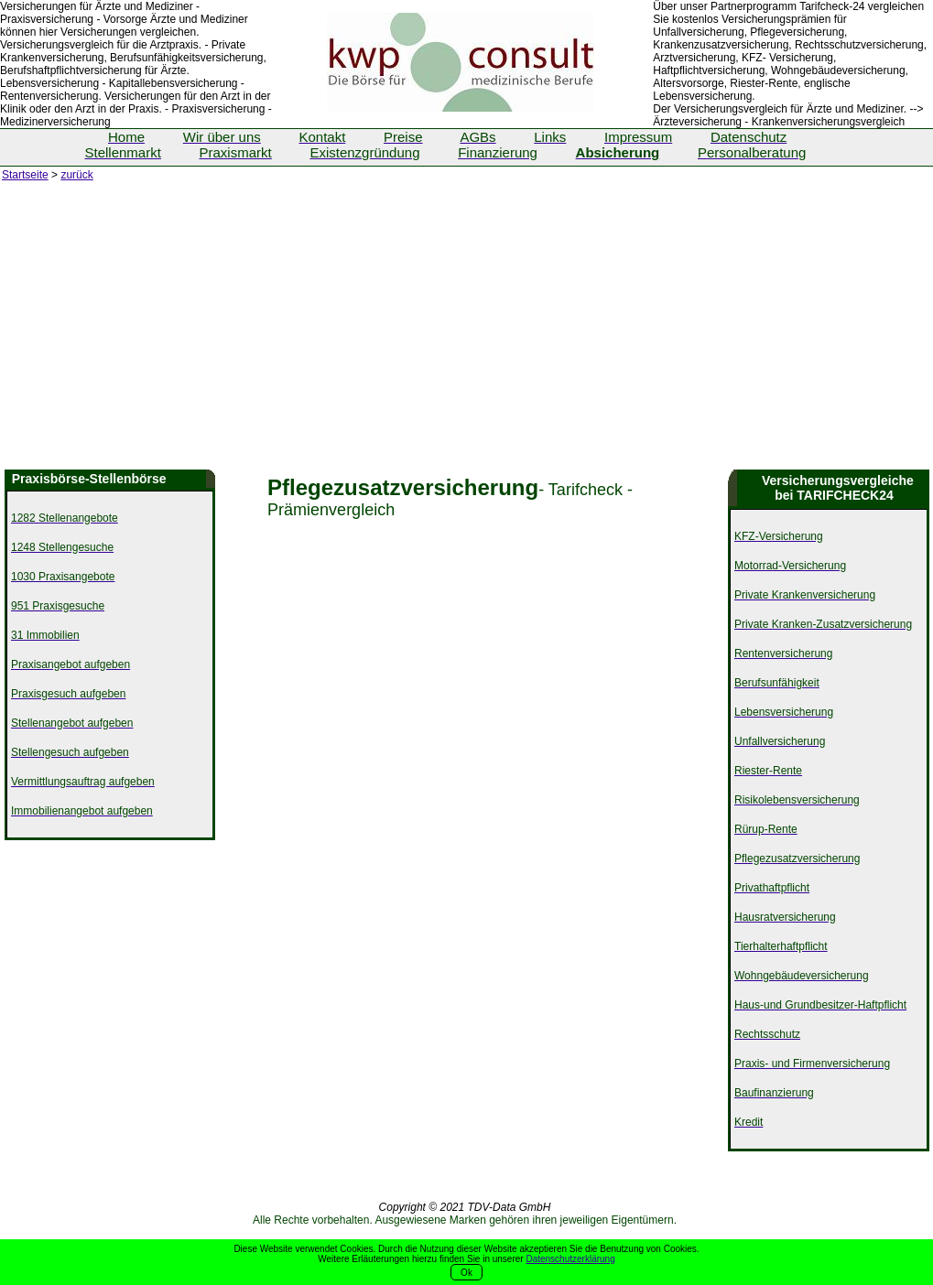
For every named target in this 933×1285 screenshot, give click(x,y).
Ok (466, 1273)
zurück (76, 174)
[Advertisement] (466, 332)
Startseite (25, 174)
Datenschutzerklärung (570, 1259)
